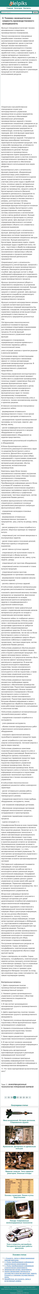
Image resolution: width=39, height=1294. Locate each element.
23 (24, 1097)
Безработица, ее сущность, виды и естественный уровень (17, 1280)
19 (11, 1097)
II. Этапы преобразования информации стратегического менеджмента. (19, 1263)
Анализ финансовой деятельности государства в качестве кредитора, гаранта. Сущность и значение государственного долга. (20, 1274)
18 (8, 1097)
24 (27, 1097)
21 (17, 1097)
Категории (18, 8)
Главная (10, 8)
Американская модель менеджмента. (18, 1269)
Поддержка (20, 1291)
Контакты (27, 8)
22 (20, 1097)
